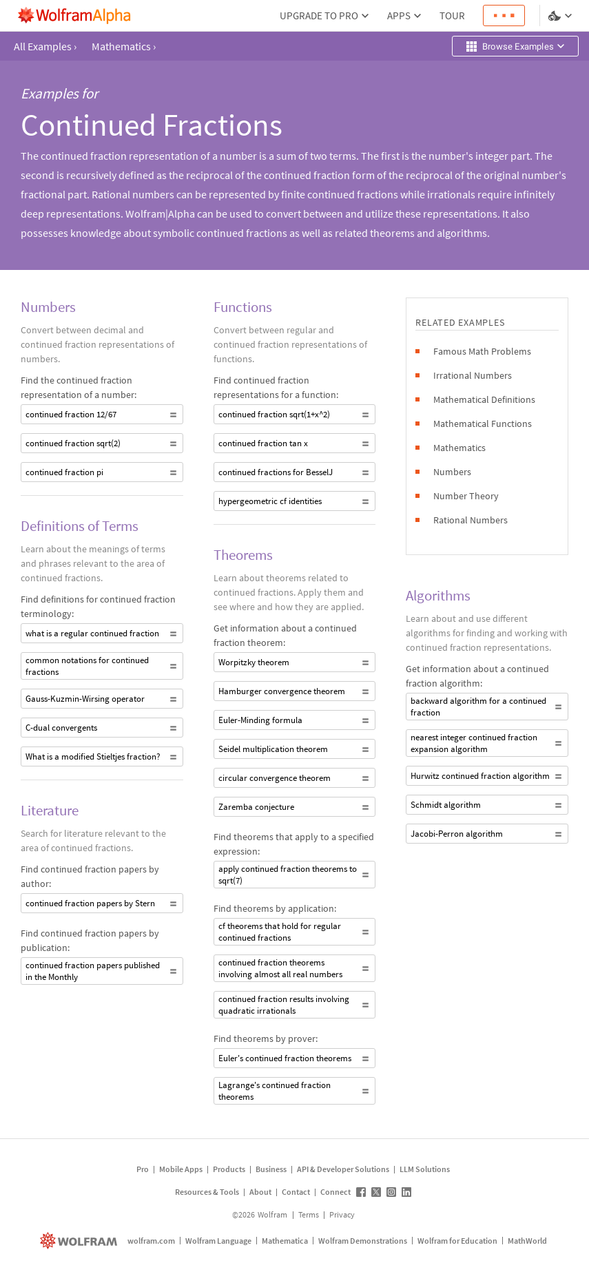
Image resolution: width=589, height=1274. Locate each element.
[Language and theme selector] (561, 16)
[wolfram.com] (80, 1240)
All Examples (45, 46)
